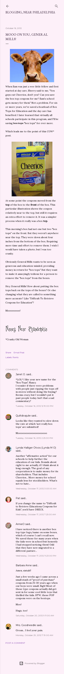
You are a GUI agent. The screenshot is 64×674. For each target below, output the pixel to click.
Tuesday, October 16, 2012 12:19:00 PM (34, 406)
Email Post (19, 352)
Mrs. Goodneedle (26, 625)
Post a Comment (15, 643)
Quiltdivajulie (23, 415)
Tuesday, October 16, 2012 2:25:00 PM (34, 438)
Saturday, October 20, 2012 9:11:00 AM (35, 615)
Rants (15, 357)
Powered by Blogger (32, 663)
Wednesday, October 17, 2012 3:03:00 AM (36, 488)
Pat (18, 498)
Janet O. (21, 374)
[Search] (56, 5)
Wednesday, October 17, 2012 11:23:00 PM (36, 555)
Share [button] (8, 352)
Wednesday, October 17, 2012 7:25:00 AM (36, 514)
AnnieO (20, 524)
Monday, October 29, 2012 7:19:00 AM (34, 635)
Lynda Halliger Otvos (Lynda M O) (36, 447)
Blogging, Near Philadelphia (30, 12)
